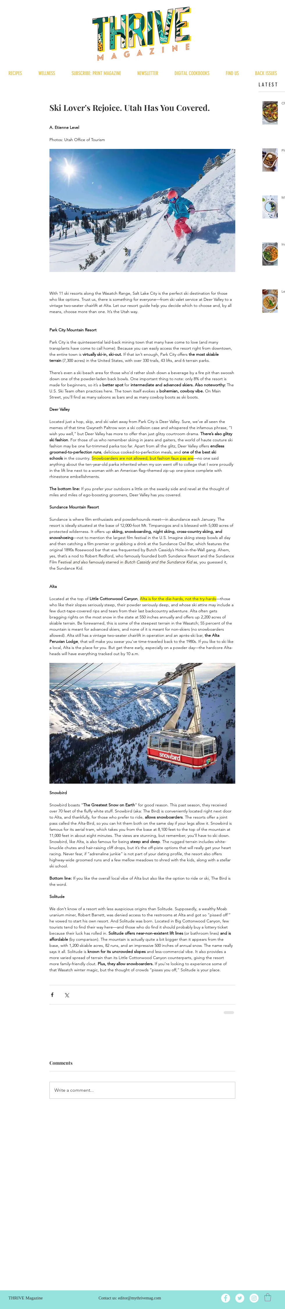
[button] (267, 1297)
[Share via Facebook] (52, 994)
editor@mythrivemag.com (139, 1298)
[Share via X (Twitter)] (66, 994)
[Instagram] (254, 1298)
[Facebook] (225, 1298)
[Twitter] (239, 1298)
